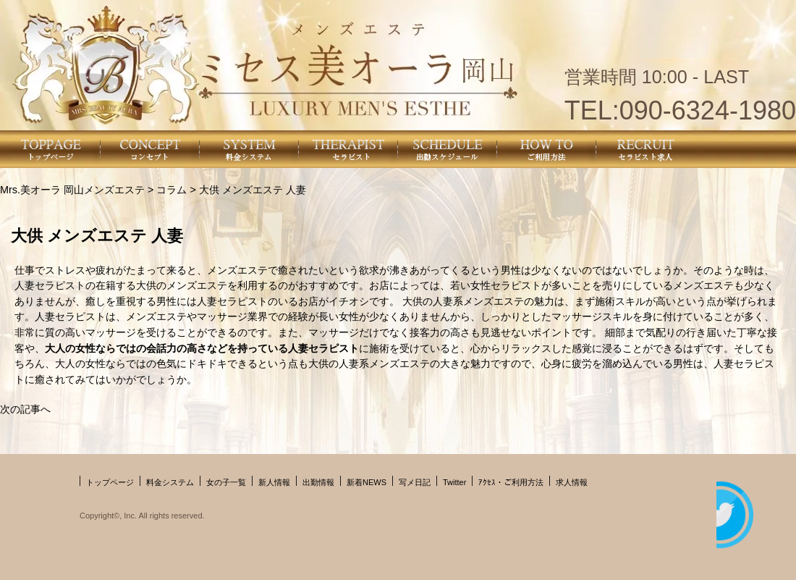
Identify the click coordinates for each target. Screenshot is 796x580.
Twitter (454, 482)
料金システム (170, 482)
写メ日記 (415, 482)
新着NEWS (366, 482)
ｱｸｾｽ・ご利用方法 (510, 482)
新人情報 (274, 482)
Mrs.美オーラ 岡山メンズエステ (72, 190)
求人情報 (572, 482)
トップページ (110, 482)
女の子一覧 (226, 482)
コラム (171, 190)
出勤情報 (318, 482)
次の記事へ (25, 409)
